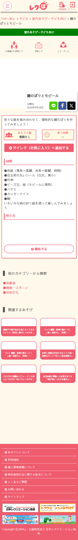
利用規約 (12, 460)
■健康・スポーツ (15, 287)
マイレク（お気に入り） (39, 147)
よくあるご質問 (16, 482)
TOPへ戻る (8, 19)
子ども (24, 18)
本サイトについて (17, 452)
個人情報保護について (20, 467)
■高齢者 (9, 283)
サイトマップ (14, 497)
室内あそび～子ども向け (49, 18)
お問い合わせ (14, 489)
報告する (39, 249)
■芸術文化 (11, 292)
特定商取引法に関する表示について (28, 474)
